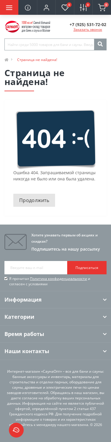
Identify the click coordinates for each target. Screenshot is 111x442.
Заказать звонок (87, 29)
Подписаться (86, 267)
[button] (46, 7)
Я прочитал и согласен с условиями (49, 281)
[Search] (100, 44)
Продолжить (34, 200)
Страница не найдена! (37, 59)
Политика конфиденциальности (58, 278)
